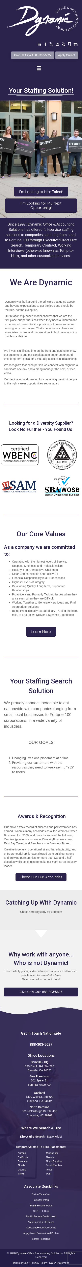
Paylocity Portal (41, 1200)
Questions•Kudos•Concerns (41, 1227)
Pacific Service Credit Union (41, 1216)
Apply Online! (66, 55)
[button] (41, 992)
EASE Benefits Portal (41, 1205)
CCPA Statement (59, 1262)
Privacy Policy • (39, 1262)
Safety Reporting (41, 1239)
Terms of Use (20, 1262)
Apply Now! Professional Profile (41, 1233)
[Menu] (39, 68)
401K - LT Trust (41, 1211)
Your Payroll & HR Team (41, 1222)
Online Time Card (41, 1194)
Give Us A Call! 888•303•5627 (32, 55)
